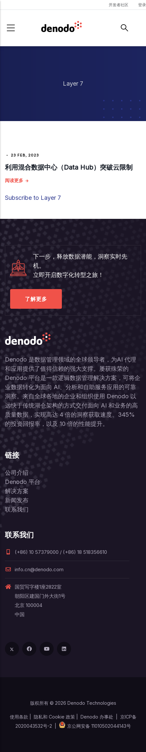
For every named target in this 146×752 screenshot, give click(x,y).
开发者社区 (118, 4)
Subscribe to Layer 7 (33, 197)
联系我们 (16, 509)
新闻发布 (16, 500)
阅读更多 (14, 180)
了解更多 (36, 299)
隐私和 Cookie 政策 (54, 717)
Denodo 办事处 (97, 717)
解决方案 (16, 491)
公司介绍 (16, 472)
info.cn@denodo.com (34, 569)
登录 (142, 4)
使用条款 (19, 717)
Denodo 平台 (22, 481)
